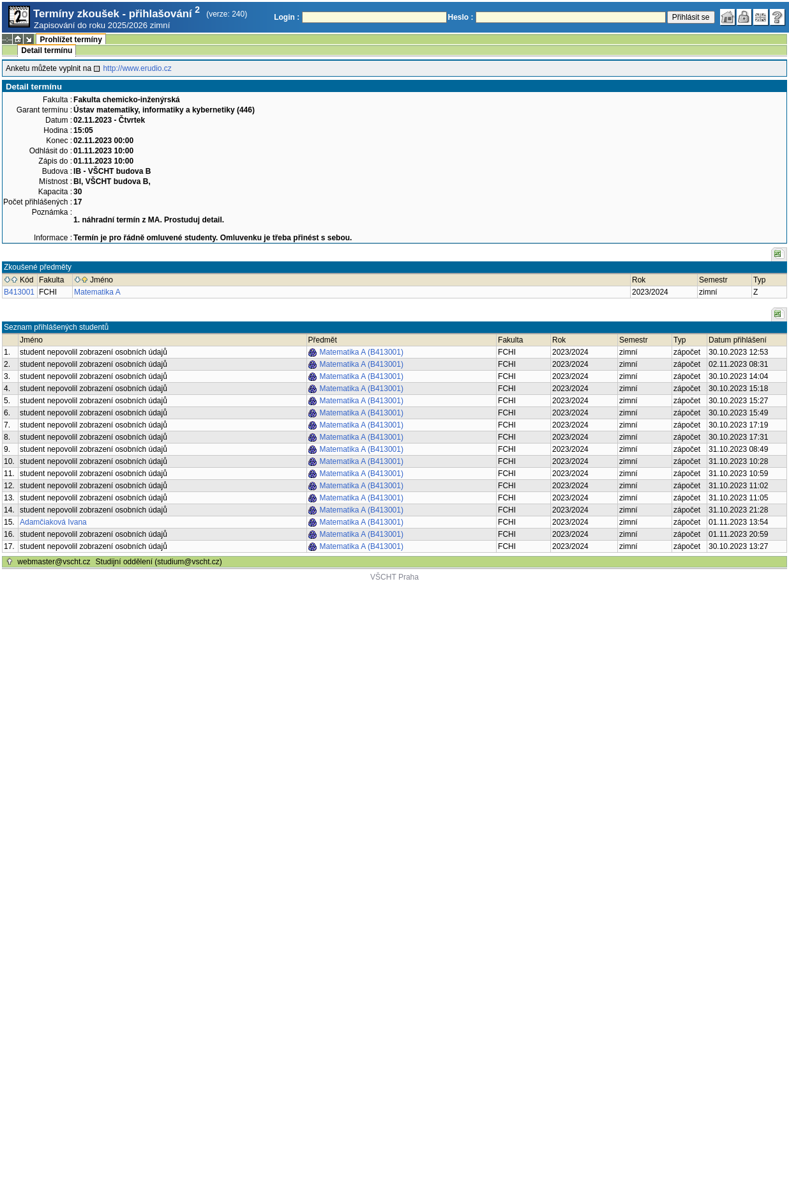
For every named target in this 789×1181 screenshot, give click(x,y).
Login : (286, 17)
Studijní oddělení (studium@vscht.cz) (159, 561)
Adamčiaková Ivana (53, 522)
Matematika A (97, 292)
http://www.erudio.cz (137, 68)
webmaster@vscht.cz (53, 561)
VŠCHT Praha (394, 577)
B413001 (19, 292)
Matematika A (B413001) (361, 352)
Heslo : (461, 17)
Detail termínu (46, 50)
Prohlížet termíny (70, 39)
